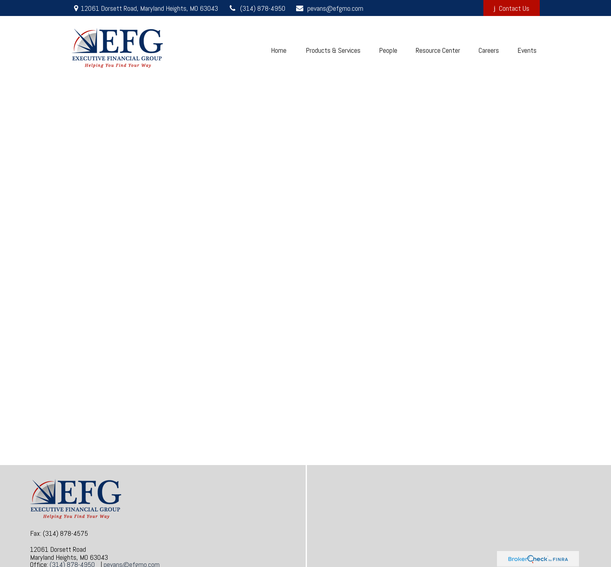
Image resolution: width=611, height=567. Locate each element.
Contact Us (511, 8)
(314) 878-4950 (256, 8)
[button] (278, 50)
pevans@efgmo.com (329, 8)
